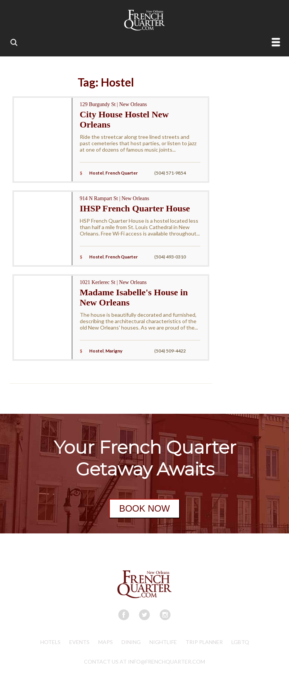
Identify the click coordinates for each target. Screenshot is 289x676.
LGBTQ (240, 642)
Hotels (50, 642)
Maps (105, 642)
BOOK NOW (144, 508)
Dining (131, 642)
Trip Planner (204, 642)
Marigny (113, 351)
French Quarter (121, 173)
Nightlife (163, 642)
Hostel (96, 173)
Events (79, 642)
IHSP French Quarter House (135, 208)
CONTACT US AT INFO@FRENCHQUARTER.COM (144, 661)
